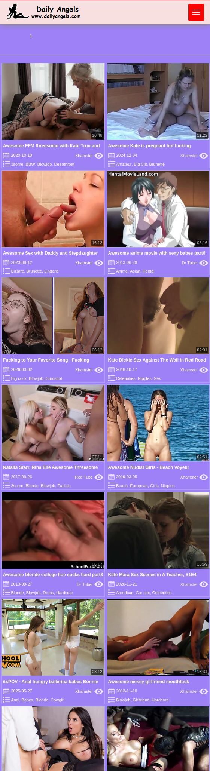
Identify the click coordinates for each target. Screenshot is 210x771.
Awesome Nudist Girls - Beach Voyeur (148, 467)
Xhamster (89, 155)
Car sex (143, 592)
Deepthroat (64, 164)
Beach (122, 485)
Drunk (48, 592)
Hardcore (64, 592)
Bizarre (17, 271)
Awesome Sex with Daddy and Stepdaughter (50, 253)
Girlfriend (141, 700)
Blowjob (44, 164)
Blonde (32, 485)
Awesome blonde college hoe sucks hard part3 (53, 574)
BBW (30, 164)
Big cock (19, 378)
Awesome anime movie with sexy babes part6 (157, 253)
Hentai (149, 271)
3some (17, 164)
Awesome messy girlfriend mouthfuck (148, 681)
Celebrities (126, 378)
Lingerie (51, 271)
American (124, 592)
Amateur (124, 164)
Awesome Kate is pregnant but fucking (149, 145)
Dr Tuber (195, 263)
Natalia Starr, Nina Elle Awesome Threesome (50, 467)
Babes (27, 700)
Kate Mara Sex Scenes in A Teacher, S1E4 (152, 574)
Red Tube (89, 477)
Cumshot (54, 378)
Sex (157, 378)
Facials (64, 485)
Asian (135, 271)
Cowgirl (57, 700)
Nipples (145, 378)
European (139, 485)
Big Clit (140, 164)
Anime (122, 271)
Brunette (157, 164)
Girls (154, 485)
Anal (15, 700)
